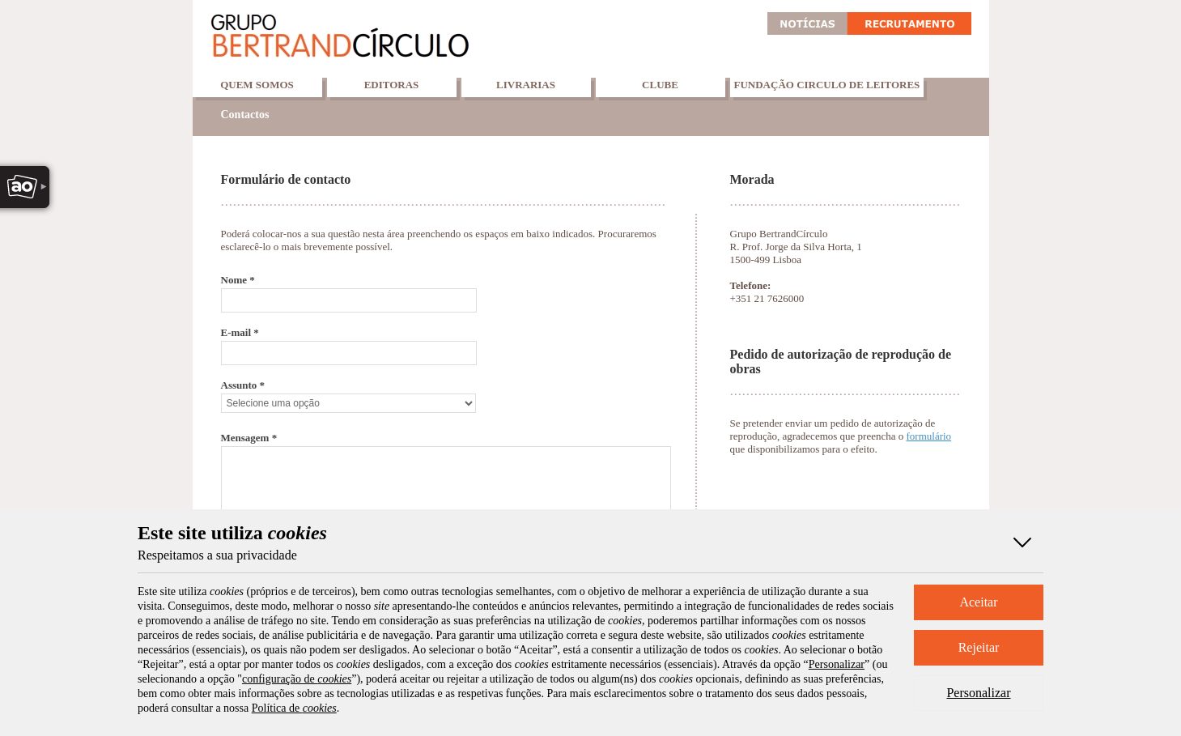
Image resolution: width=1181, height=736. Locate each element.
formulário (929, 436)
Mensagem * (249, 438)
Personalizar (978, 693)
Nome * (238, 280)
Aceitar (978, 602)
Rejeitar (979, 647)
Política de (294, 708)
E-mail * (240, 332)
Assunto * (243, 385)
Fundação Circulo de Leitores (827, 85)
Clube (660, 85)
